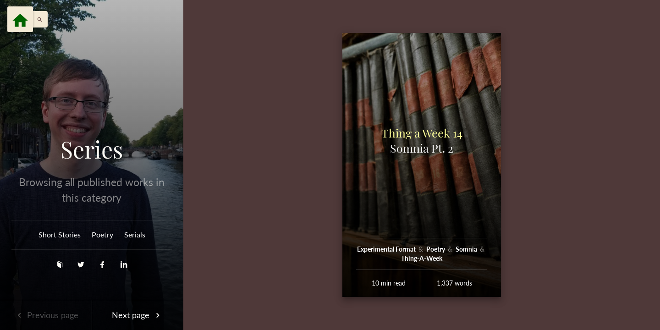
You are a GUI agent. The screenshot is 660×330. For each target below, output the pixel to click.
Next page (137, 315)
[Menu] (20, 19)
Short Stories (59, 234)
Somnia (467, 249)
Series (91, 149)
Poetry (102, 234)
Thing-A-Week (421, 258)
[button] (38, 19)
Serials (134, 234)
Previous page (45, 315)
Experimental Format (387, 249)
